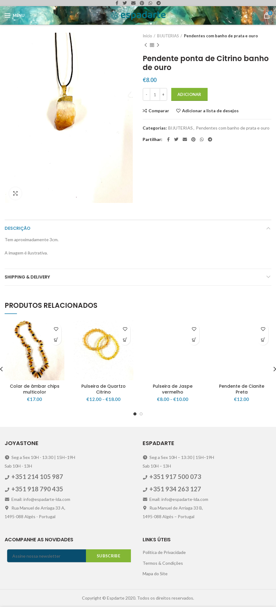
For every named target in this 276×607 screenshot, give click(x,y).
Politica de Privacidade (164, 552)
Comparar (158, 111)
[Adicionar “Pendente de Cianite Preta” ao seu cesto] (263, 339)
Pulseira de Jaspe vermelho (173, 388)
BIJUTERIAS (168, 35)
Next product (158, 45)
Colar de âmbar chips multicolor (34, 388)
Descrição (17, 228)
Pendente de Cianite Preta (241, 388)
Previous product (146, 45)
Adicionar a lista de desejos (210, 111)
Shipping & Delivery (27, 277)
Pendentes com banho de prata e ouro (221, 35)
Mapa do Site (155, 573)
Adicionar (189, 94)
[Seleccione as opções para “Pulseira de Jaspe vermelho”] (194, 339)
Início (147, 35)
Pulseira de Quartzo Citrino (103, 388)
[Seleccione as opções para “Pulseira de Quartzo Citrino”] (125, 339)
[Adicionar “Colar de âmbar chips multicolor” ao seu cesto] (56, 339)
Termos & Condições (163, 563)
